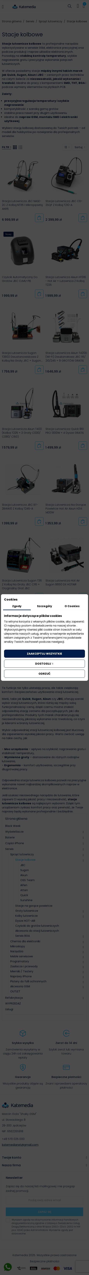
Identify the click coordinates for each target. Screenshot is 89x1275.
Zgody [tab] (16, 606)
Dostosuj (44, 664)
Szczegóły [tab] (44, 606)
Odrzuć (44, 674)
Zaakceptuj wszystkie (44, 654)
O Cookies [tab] (72, 606)
